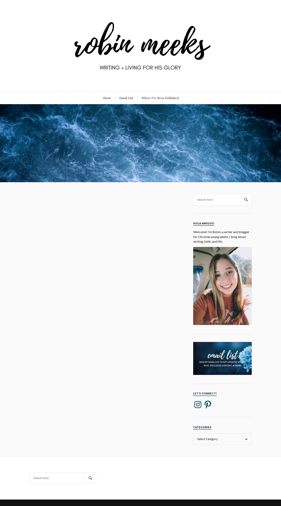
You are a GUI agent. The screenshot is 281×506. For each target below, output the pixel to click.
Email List (126, 98)
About (106, 98)
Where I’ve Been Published (160, 98)
